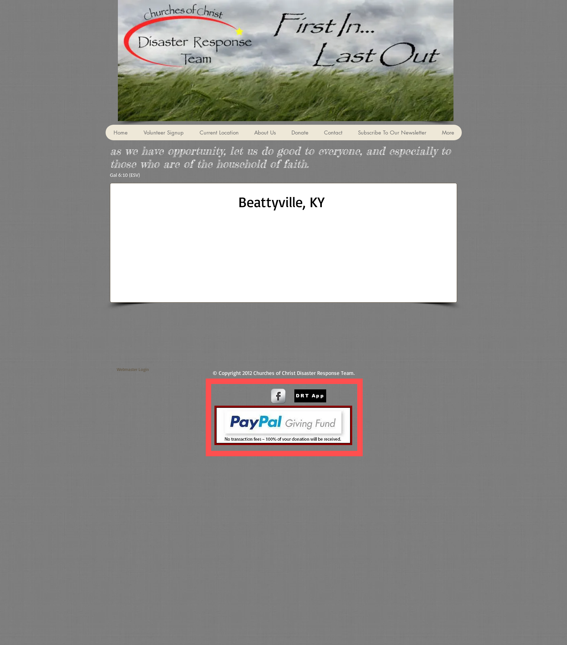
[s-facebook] (278, 396)
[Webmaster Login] (132, 369)
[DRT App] (310, 395)
